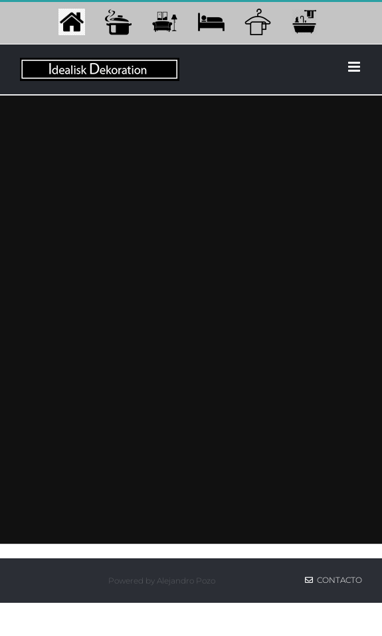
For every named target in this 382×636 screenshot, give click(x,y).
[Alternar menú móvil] (355, 67)
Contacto (333, 580)
